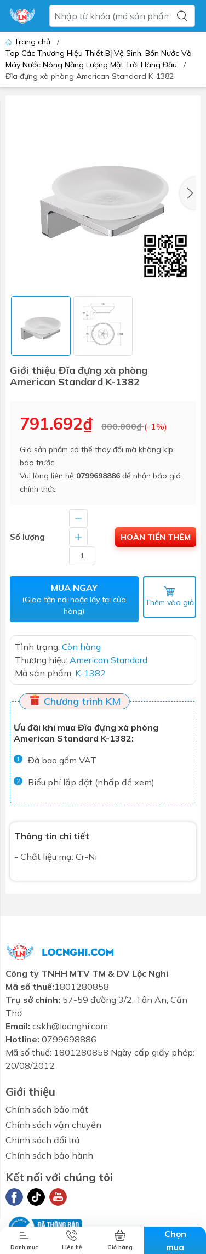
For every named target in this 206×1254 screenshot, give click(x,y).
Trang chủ (29, 42)
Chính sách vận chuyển (53, 1124)
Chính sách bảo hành (49, 1155)
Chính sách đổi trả (42, 1140)
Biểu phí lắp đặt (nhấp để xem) (91, 782)
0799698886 (98, 476)
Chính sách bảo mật (46, 1109)
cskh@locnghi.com (70, 1026)
